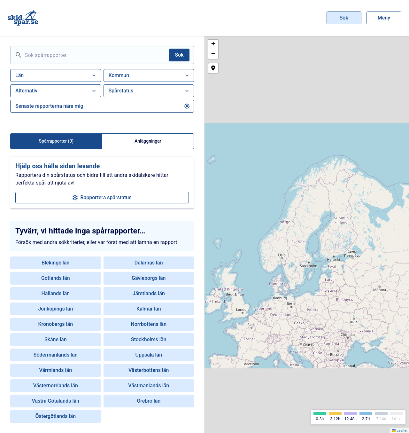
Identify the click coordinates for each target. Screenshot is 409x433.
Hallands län (56, 293)
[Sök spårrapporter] (95, 55)
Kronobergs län (55, 324)
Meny (384, 18)
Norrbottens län (148, 324)
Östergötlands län (55, 416)
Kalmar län (148, 309)
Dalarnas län (149, 263)
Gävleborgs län (149, 278)
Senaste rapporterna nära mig (102, 106)
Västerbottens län (148, 370)
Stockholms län (148, 339)
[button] (213, 44)
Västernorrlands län (55, 385)
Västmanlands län (148, 385)
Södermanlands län (56, 355)
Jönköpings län (55, 309)
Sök (344, 18)
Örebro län (148, 401)
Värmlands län (55, 370)
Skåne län (55, 339)
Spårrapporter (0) (56, 141)
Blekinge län (55, 263)
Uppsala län (148, 355)
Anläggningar (148, 141)
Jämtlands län (149, 293)
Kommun (149, 75)
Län (56, 75)
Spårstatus (149, 91)
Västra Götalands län (55, 401)
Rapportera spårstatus (102, 197)
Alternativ (56, 91)
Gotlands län (55, 278)
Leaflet (399, 430)
